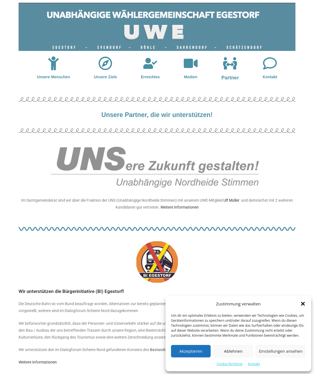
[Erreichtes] (150, 63)
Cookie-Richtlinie (229, 364)
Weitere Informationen (179, 207)
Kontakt (254, 364)
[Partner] (230, 63)
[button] (303, 304)
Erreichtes (150, 77)
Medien (190, 77)
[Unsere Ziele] (105, 63)
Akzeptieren (190, 351)
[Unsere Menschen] (53, 63)
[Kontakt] (270, 63)
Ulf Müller (231, 200)
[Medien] (191, 63)
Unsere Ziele (105, 77)
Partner (230, 77)
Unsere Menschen (53, 77)
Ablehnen (233, 351)
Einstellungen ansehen (281, 351)
